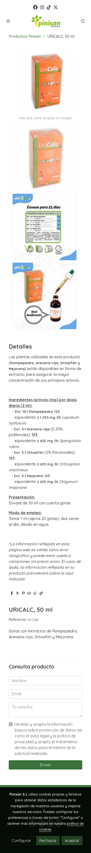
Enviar (45, 764)
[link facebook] (35, 7)
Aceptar (72, 840)
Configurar (21, 840)
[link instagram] (42, 7)
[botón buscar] (82, 21)
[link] (45, 21)
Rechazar (48, 840)
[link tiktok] (49, 7)
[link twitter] (55, 7)
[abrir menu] (8, 21)
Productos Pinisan (25, 36)
